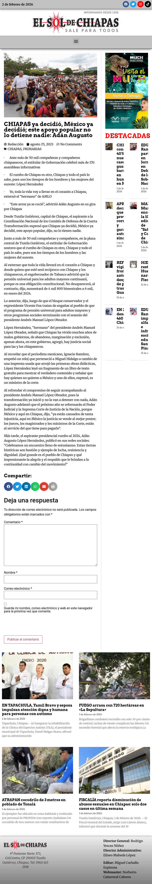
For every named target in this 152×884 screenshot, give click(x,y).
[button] (76, 41)
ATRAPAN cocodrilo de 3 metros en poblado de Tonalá (34, 802)
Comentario (13, 522)
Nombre (10, 572)
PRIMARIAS (32, 149)
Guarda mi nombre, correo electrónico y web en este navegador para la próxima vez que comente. (48, 610)
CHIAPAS (15, 149)
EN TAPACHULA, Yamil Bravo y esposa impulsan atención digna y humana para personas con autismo (37, 709)
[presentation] (34, 625)
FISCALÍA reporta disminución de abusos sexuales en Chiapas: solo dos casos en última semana (112, 804)
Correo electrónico (18, 588)
